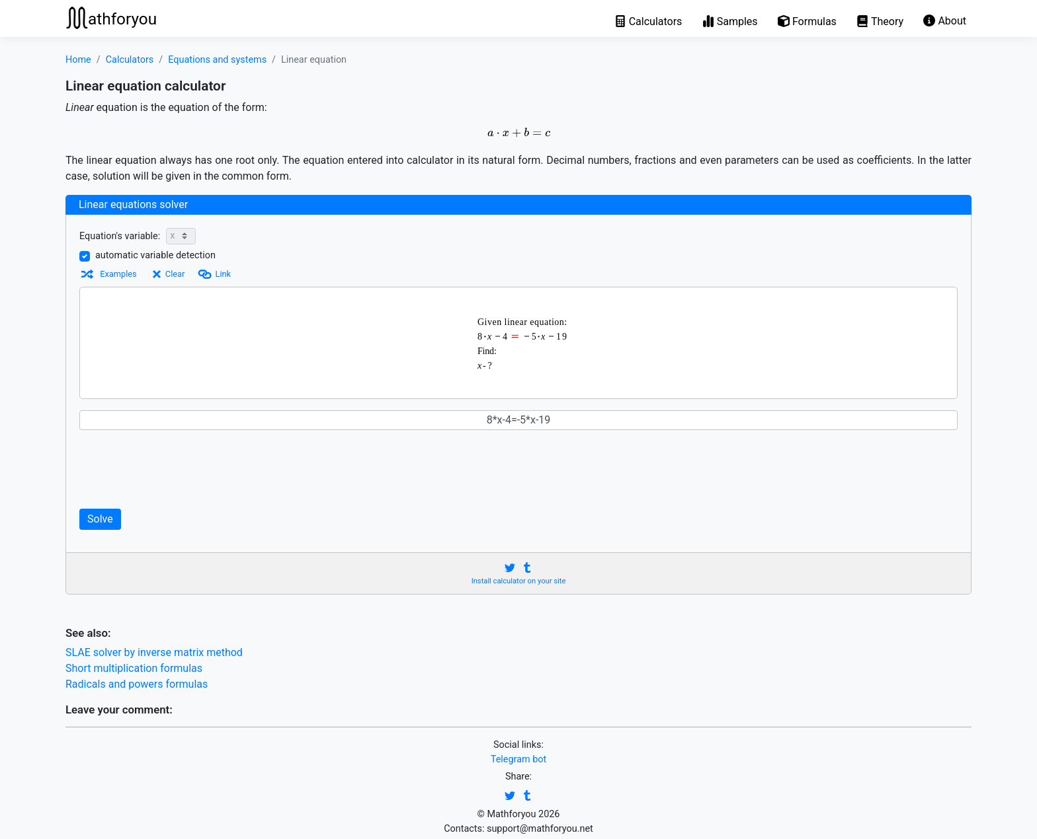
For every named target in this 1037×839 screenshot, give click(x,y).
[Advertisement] (333, 469)
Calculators (130, 59)
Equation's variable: (119, 236)
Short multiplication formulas (133, 668)
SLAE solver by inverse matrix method (154, 652)
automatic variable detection (155, 255)
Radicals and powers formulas (136, 684)
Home (78, 59)
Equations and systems (217, 59)
